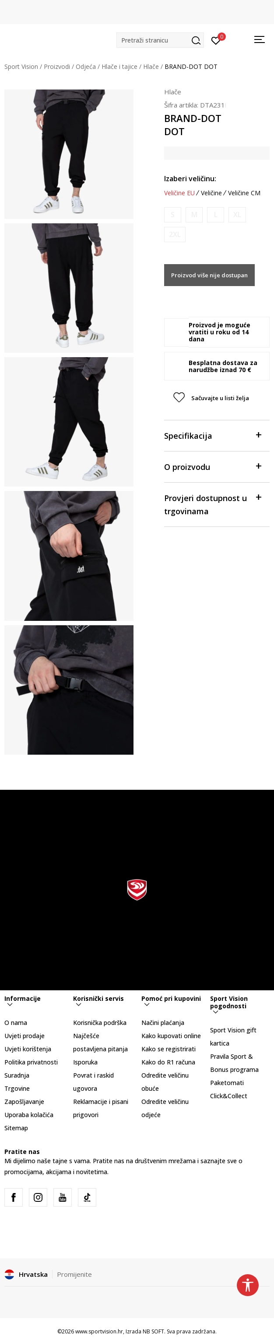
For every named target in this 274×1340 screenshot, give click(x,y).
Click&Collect (228, 1096)
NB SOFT (153, 1331)
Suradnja (16, 1075)
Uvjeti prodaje (24, 1036)
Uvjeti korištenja (27, 1049)
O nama (15, 1022)
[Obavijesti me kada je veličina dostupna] (172, 214)
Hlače (151, 66)
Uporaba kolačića (28, 1115)
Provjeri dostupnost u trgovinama (212, 503)
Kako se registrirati (168, 1049)
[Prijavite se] (216, 40)
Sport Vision (21, 66)
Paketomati (227, 1082)
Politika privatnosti (31, 1062)
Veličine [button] (211, 193)
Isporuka (85, 1062)
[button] (160, 40)
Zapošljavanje (24, 1101)
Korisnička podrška (99, 1022)
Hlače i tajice (119, 66)
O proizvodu (212, 466)
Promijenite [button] (74, 1274)
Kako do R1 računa (168, 1062)
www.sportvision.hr (99, 1331)
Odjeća (86, 66)
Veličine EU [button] (179, 193)
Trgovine (17, 1088)
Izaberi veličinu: (190, 179)
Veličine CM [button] (244, 193)
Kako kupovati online (171, 1036)
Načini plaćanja (162, 1022)
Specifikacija (212, 435)
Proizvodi (57, 66)
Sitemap (16, 1128)
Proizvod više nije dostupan (209, 275)
